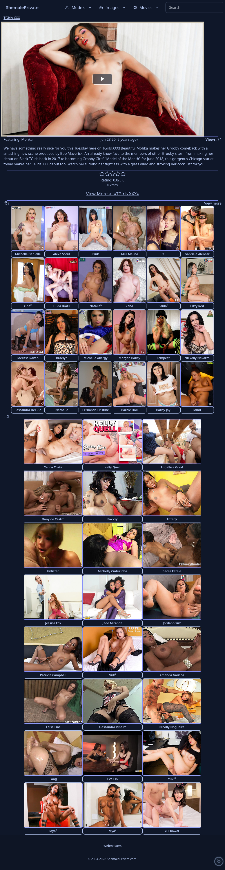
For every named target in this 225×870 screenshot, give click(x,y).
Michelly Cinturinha (112, 571)
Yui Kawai (172, 831)
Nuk (112, 674)
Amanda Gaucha (172, 675)
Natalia (95, 305)
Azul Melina (129, 254)
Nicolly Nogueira (171, 727)
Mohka (27, 139)
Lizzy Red (197, 306)
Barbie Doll (129, 410)
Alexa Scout (62, 254)
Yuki (172, 778)
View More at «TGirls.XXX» (112, 194)
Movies (146, 7)
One (28, 305)
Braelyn (61, 358)
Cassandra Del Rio (28, 410)
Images (112, 7)
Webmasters (112, 846)
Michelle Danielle (28, 254)
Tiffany (172, 519)
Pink (95, 254)
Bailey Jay (163, 410)
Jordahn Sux (172, 623)
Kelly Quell (113, 467)
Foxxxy (112, 519)
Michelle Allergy (96, 358)
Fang (53, 779)
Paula (163, 305)
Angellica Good (172, 467)
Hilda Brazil (61, 306)
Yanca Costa (53, 467)
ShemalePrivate (22, 7)
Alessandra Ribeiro (112, 727)
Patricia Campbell (53, 675)
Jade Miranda (112, 623)
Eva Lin (112, 779)
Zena (129, 306)
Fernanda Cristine (95, 410)
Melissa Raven (28, 358)
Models (78, 7)
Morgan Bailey (129, 358)
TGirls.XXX (12, 17)
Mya (53, 830)
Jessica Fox (53, 623)
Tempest (163, 358)
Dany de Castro (53, 519)
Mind (197, 410)
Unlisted (53, 571)
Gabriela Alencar (197, 254)
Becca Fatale (171, 571)
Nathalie (61, 410)
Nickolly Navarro (197, 358)
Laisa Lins (53, 727)
